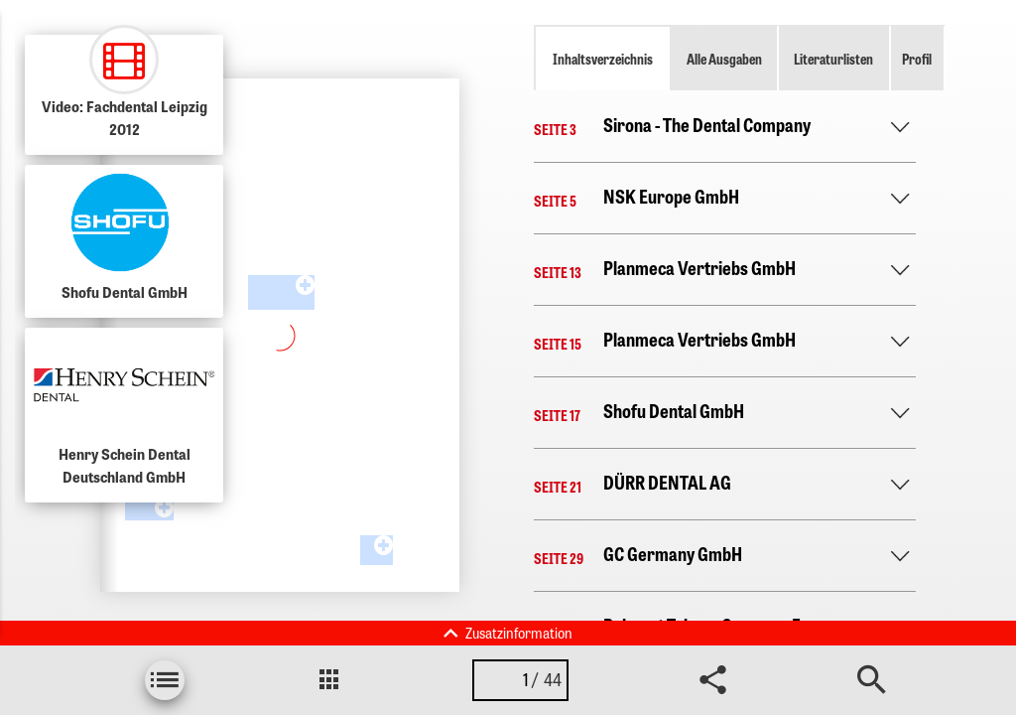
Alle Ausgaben (724, 59)
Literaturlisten (833, 59)
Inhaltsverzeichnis (603, 59)
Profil (917, 59)
